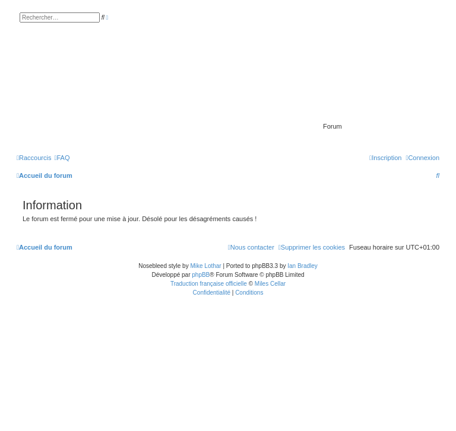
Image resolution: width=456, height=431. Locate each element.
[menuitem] (61, 158)
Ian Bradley (302, 266)
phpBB (201, 275)
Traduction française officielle (208, 283)
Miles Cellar (270, 283)
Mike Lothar (205, 266)
